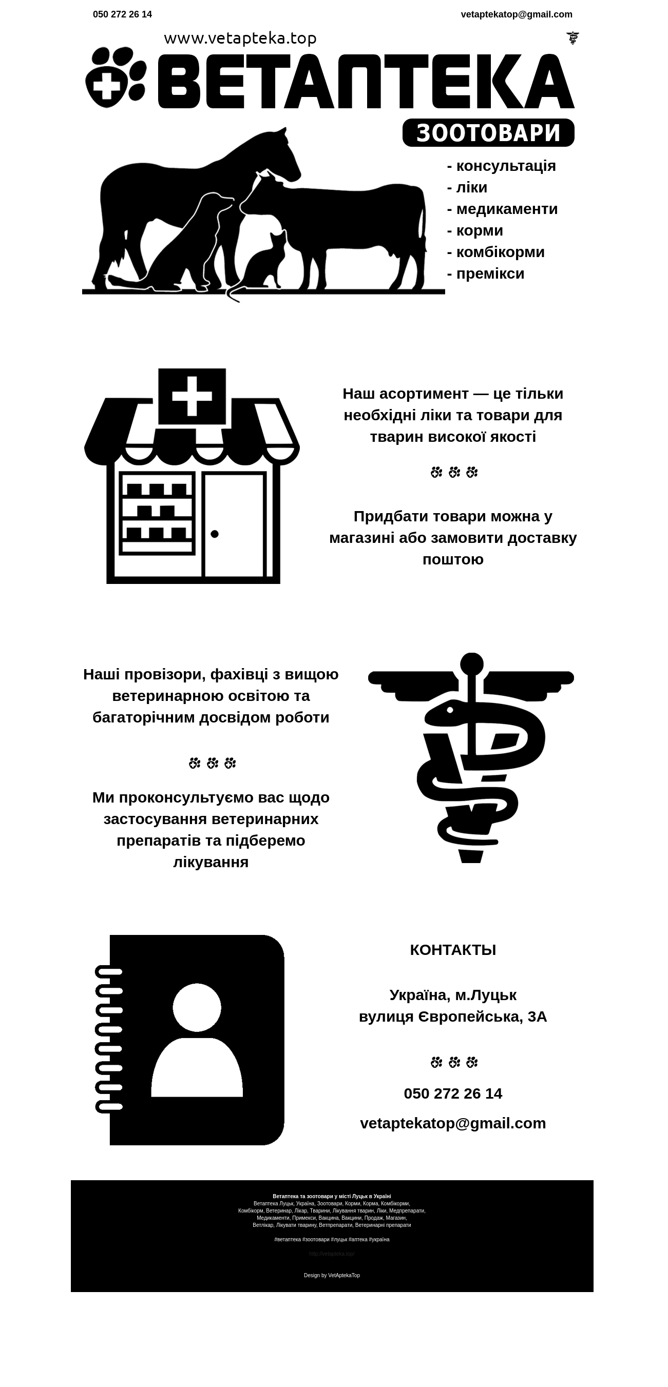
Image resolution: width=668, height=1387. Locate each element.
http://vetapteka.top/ (332, 1254)
